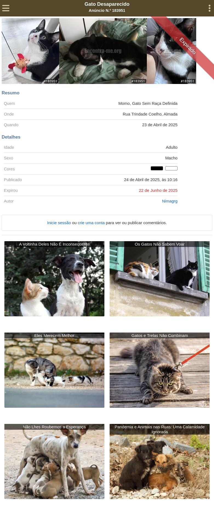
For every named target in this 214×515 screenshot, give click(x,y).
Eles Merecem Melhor (54, 335)
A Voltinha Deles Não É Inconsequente (54, 244)
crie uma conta (92, 222)
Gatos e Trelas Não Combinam (160, 335)
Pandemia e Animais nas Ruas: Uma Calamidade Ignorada (160, 429)
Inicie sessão (59, 222)
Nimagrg (170, 201)
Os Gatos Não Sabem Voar (160, 244)
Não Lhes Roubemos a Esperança (54, 426)
